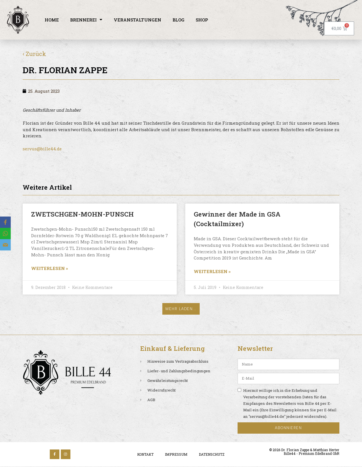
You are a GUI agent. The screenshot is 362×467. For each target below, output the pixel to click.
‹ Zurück (34, 53)
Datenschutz (212, 455)
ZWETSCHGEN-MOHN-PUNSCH (82, 214)
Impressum (176, 455)
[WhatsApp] (5, 233)
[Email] (5, 244)
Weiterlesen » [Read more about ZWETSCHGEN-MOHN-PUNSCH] (49, 268)
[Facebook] (5, 222)
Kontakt (145, 455)
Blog (178, 20)
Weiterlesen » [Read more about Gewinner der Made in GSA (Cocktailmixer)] (212, 271)
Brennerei (86, 20)
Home (52, 20)
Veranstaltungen (137, 20)
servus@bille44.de (42, 149)
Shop (202, 20)
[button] (181, 309)
